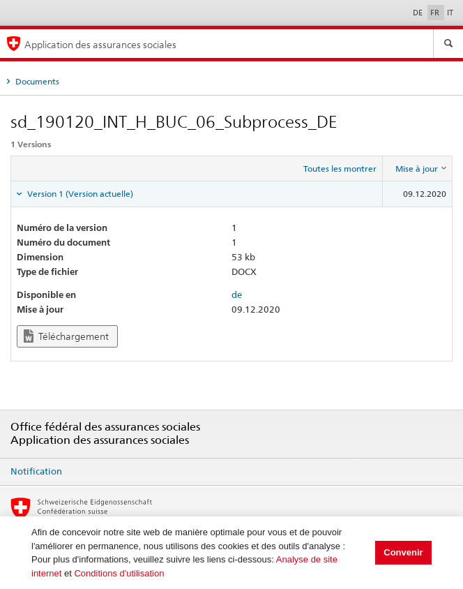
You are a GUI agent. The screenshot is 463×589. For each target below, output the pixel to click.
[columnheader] (418, 168)
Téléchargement (66, 336)
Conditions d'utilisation (119, 573)
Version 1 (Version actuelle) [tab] (79, 193)
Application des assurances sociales (100, 44)
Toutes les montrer (340, 168)
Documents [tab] (36, 81)
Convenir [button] (403, 552)
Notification (36, 471)
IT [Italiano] (450, 12)
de (237, 294)
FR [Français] (435, 12)
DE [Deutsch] (419, 12)
